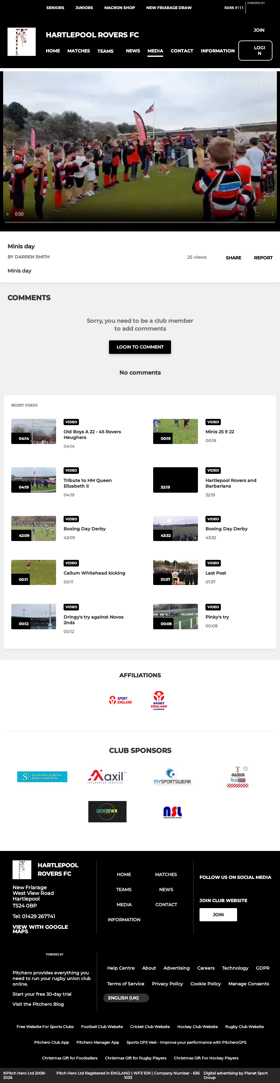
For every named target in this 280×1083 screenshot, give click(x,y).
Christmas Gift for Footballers (69, 1058)
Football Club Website (102, 1026)
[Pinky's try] (175, 616)
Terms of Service (125, 984)
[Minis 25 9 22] (175, 431)
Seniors (55, 7)
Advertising (176, 968)
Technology (235, 968)
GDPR (262, 968)
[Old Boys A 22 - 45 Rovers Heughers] (33, 431)
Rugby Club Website (244, 1026)
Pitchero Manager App (97, 1042)
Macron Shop (119, 7)
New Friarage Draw (169, 7)
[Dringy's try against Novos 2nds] (33, 616)
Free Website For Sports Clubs (45, 1026)
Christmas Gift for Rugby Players (135, 1058)
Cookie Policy (205, 984)
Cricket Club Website (150, 1026)
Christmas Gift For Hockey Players (206, 1058)
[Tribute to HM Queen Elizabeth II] (33, 479)
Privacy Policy (167, 984)
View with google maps (40, 929)
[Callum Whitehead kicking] (33, 572)
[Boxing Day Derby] (33, 528)
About (149, 968)
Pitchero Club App (51, 1042)
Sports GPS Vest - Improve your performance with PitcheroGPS (186, 1042)
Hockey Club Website (197, 1026)
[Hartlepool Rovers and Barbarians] (175, 479)
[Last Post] (175, 572)
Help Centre (121, 968)
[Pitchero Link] (259, 10)
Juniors (84, 7)
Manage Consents (248, 984)
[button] (53, 51)
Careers (206, 968)
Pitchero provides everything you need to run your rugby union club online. (52, 978)
